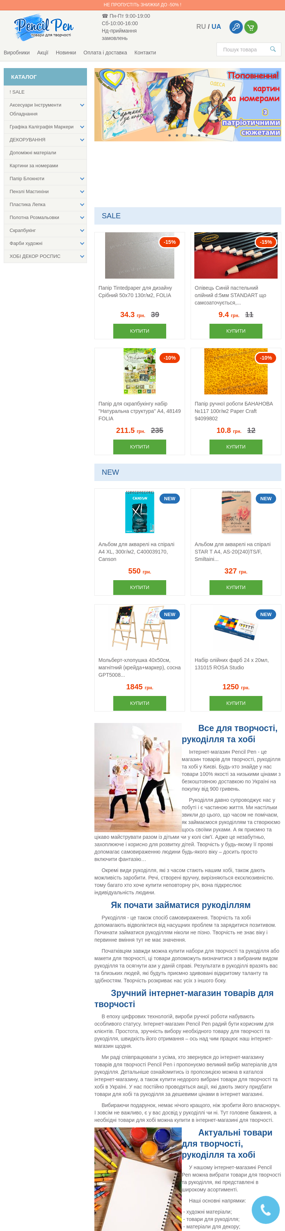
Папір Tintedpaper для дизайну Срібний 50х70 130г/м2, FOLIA (135, 291)
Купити (140, 331)
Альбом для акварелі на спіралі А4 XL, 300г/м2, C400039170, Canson (136, 551)
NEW (110, 472)
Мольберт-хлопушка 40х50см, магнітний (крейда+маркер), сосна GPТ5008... (139, 667)
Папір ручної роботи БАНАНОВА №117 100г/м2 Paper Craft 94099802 (234, 411)
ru (201, 26)
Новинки (66, 53)
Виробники (17, 53)
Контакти (145, 53)
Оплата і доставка (105, 53)
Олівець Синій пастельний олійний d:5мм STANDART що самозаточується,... (230, 295)
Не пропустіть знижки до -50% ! (142, 4)
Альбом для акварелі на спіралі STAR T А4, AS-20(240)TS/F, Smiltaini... (233, 551)
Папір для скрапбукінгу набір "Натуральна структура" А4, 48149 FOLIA (139, 411)
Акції (42, 53)
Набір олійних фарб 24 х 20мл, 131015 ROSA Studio (232, 663)
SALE (111, 216)
